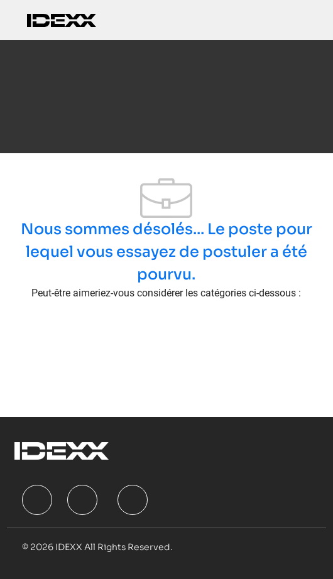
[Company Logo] (61, 19)
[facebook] (37, 500)
